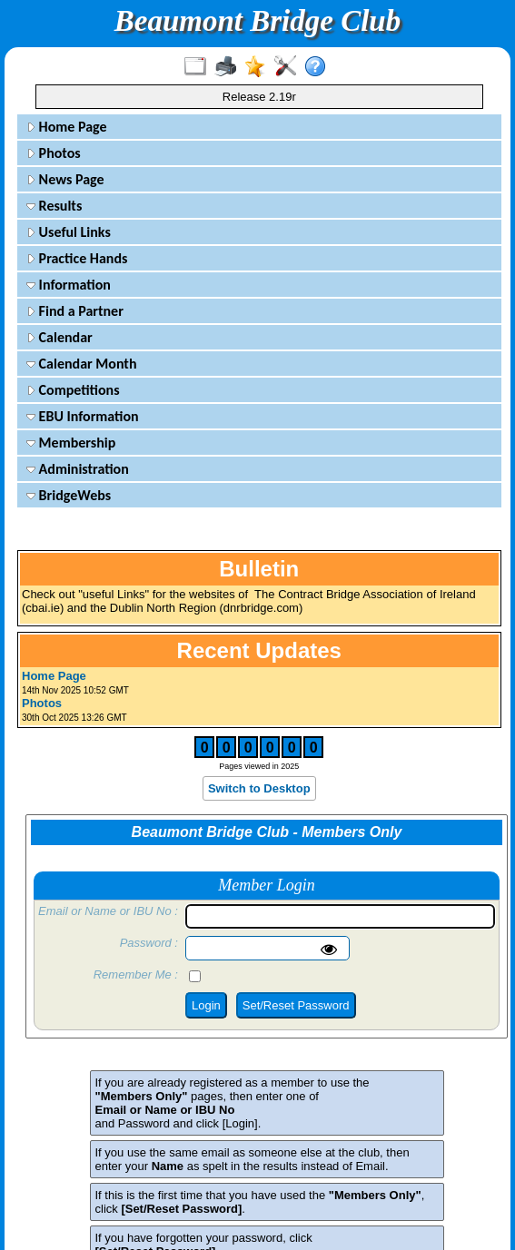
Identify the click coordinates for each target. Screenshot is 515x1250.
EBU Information (82, 416)
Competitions (73, 390)
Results (54, 205)
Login (206, 1005)
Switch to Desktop (259, 788)
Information (68, 284)
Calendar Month (81, 363)
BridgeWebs (68, 495)
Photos (53, 153)
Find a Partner (75, 311)
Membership (70, 442)
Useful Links (68, 232)
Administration (77, 468)
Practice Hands (76, 258)
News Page (65, 179)
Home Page (66, 126)
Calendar (59, 337)
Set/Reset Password (296, 1005)
